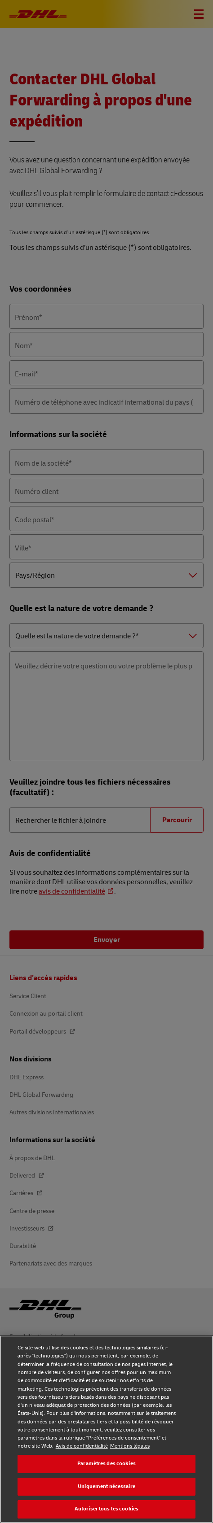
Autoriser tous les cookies (106, 1509)
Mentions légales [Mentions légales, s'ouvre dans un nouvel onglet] (130, 1446)
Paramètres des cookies (106, 1463)
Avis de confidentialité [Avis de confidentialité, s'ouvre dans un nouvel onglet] (82, 1446)
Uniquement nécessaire (106, 1486)
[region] (106, 1429)
